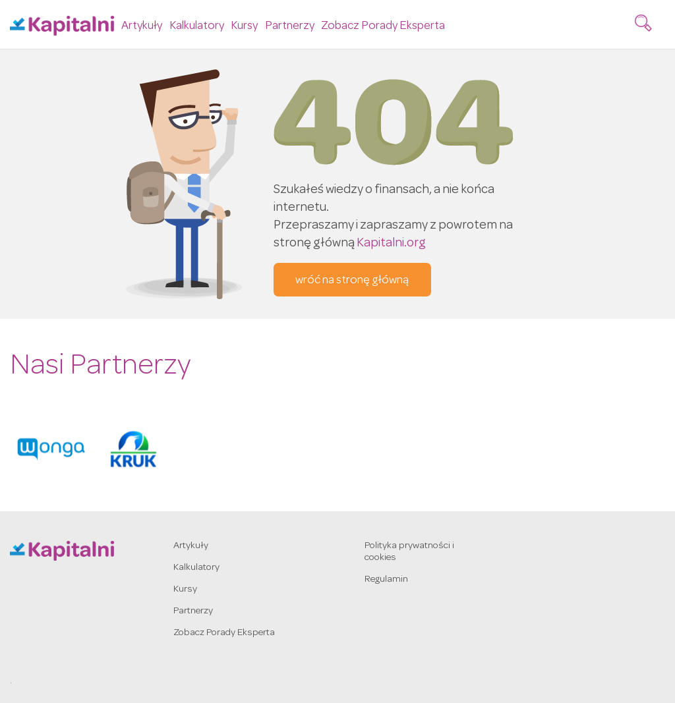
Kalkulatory (196, 26)
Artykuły (141, 26)
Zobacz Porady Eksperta (383, 26)
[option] (51, 449)
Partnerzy (289, 26)
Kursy (244, 26)
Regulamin (386, 579)
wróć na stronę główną (352, 281)
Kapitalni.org (391, 243)
